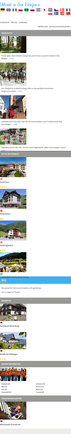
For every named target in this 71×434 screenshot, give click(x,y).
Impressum (43, 26)
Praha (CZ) (40, 387)
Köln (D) (4, 389)
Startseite (4, 22)
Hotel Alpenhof (6, 245)
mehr (12, 59)
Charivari (23, 22)
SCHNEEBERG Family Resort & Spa (14, 277)
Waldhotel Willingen (8, 354)
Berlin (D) (39, 389)
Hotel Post (4, 182)
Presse (14, 22)
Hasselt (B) (40, 392)
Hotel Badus (5, 214)
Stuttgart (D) (5, 384)
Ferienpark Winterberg (9, 326)
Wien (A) (4, 387)
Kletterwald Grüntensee (10, 424)
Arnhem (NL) (40, 384)
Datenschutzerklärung (59, 26)
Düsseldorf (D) (6, 392)
